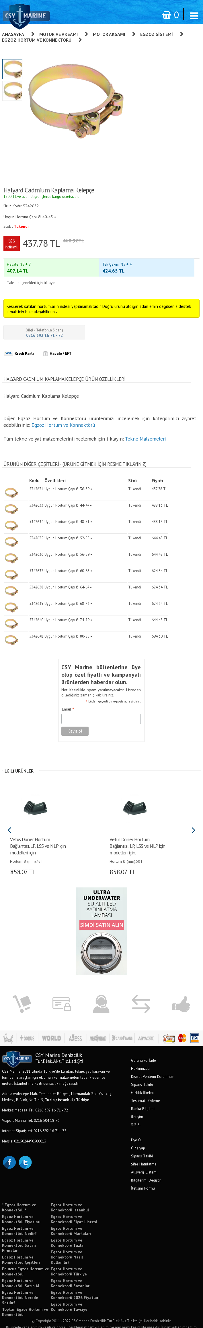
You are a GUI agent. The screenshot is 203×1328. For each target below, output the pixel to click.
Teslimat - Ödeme (145, 1089)
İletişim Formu (143, 1177)
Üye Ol (136, 1129)
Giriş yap (138, 1137)
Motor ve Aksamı (58, 34)
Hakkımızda (140, 1057)
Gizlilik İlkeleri (142, 1081)
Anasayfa (13, 34)
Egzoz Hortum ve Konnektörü (36, 40)
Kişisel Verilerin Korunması (152, 1065)
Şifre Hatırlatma (144, 1153)
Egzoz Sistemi (156, 34)
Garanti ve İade (143, 1049)
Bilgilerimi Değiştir (146, 1169)
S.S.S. (135, 1113)
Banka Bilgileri (143, 1097)
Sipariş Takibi (142, 1073)
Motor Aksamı (109, 34)
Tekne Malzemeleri (145, 427)
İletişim (137, 1105)
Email (68, 698)
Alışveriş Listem (144, 1161)
